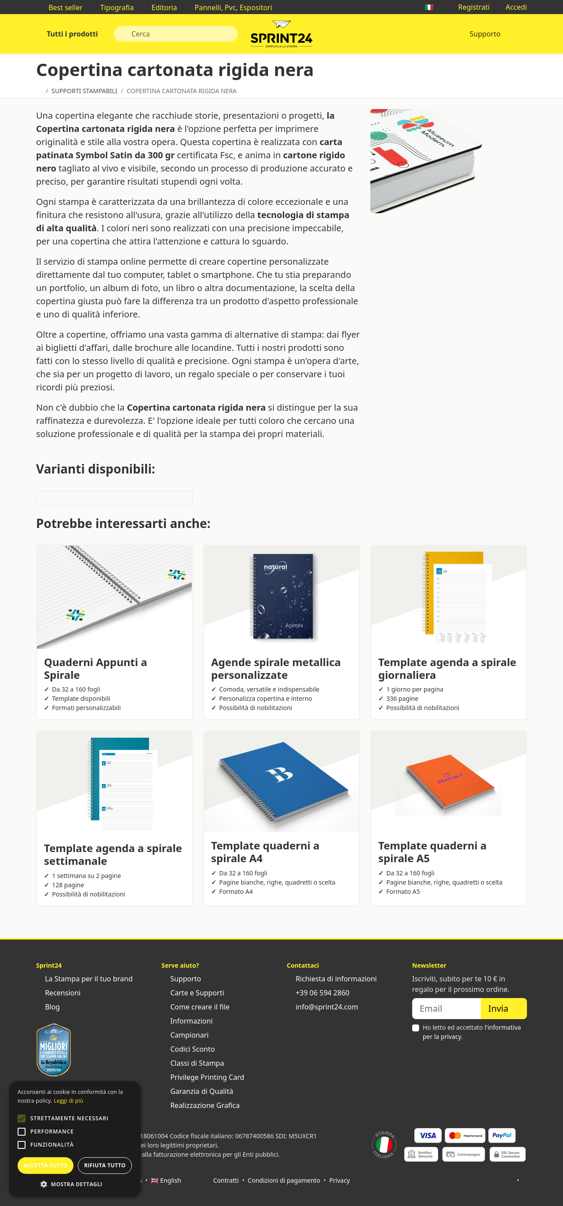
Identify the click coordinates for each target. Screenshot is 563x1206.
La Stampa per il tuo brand (84, 979)
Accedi (512, 7)
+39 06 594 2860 (318, 993)
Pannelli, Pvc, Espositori (229, 7)
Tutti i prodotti (71, 34)
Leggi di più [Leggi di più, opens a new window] (68, 1100)
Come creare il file (195, 1007)
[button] (21, 1118)
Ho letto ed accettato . (472, 1032)
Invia (503, 1008)
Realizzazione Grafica (200, 1105)
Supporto (485, 34)
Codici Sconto (188, 1049)
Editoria (160, 7)
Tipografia (112, 7)
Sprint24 (281, 36)
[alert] (75, 1139)
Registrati (470, 7)
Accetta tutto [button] (45, 1165)
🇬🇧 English (166, 1180)
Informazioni (187, 1021)
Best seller (61, 7)
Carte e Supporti (192, 993)
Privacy (339, 1180)
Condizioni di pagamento (284, 1180)
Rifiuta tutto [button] (105, 1165)
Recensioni (58, 993)
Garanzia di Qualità (197, 1091)
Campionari (184, 1035)
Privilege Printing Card (202, 1077)
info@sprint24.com (322, 1007)
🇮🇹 (433, 7)
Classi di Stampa (192, 1063)
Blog (48, 1007)
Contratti (226, 1180)
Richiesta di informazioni (332, 979)
